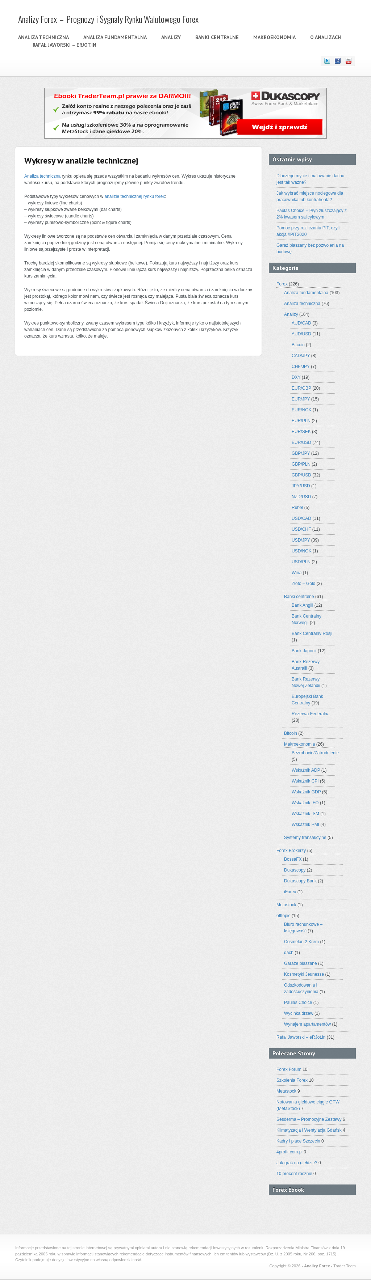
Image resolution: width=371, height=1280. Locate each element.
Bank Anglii (302, 605)
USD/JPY (301, 540)
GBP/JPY (301, 453)
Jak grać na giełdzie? (296, 1162)
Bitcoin (298, 344)
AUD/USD (301, 333)
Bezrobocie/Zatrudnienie (315, 752)
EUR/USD (301, 442)
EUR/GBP (301, 388)
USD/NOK (302, 551)
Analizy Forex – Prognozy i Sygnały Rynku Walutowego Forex (108, 18)
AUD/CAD (301, 323)
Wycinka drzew (298, 1013)
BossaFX (293, 859)
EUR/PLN (301, 420)
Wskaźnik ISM (305, 813)
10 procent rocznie (294, 1173)
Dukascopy (294, 870)
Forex (282, 284)
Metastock (286, 904)
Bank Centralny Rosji (312, 633)
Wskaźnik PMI (305, 824)
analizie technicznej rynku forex (134, 196)
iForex (290, 891)
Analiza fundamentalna (115, 37)
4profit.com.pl (289, 1151)
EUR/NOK (302, 409)
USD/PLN (301, 561)
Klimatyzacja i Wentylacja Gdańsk (309, 1130)
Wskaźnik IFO (305, 802)
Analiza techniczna (43, 37)
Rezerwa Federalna (311, 713)
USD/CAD (301, 518)
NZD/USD (301, 496)
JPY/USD (301, 485)
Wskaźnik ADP (306, 770)
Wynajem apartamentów (307, 1024)
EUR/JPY (301, 399)
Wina (296, 572)
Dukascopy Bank (300, 880)
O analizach (325, 37)
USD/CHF (301, 529)
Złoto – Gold (303, 583)
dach (288, 952)
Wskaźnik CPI (305, 781)
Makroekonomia (274, 37)
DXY (296, 377)
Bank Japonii (304, 650)
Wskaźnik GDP (306, 791)
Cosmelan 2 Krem (301, 941)
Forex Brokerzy (291, 850)
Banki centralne (217, 37)
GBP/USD (301, 475)
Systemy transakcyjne (305, 837)
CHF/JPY (301, 366)
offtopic (283, 915)
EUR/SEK (301, 431)
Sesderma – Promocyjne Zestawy (308, 1119)
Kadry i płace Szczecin (298, 1141)
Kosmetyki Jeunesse (304, 974)
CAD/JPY (301, 355)
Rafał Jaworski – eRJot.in (64, 45)
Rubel (297, 507)
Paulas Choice (298, 1002)
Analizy (171, 37)
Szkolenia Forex (292, 1080)
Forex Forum (288, 1069)
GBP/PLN (301, 464)
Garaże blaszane (300, 963)
